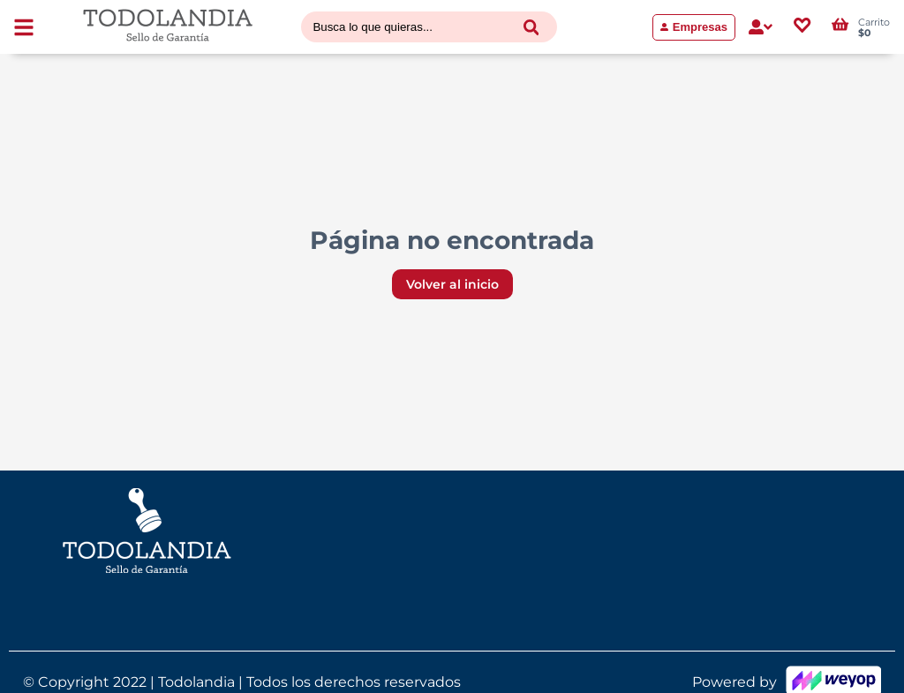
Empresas (693, 27)
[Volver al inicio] (167, 27)
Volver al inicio (452, 284)
